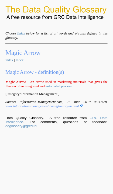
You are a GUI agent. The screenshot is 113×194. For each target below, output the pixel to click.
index (9, 60)
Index (21, 33)
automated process (58, 86)
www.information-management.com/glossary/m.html (44, 106)
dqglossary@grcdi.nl (21, 126)
